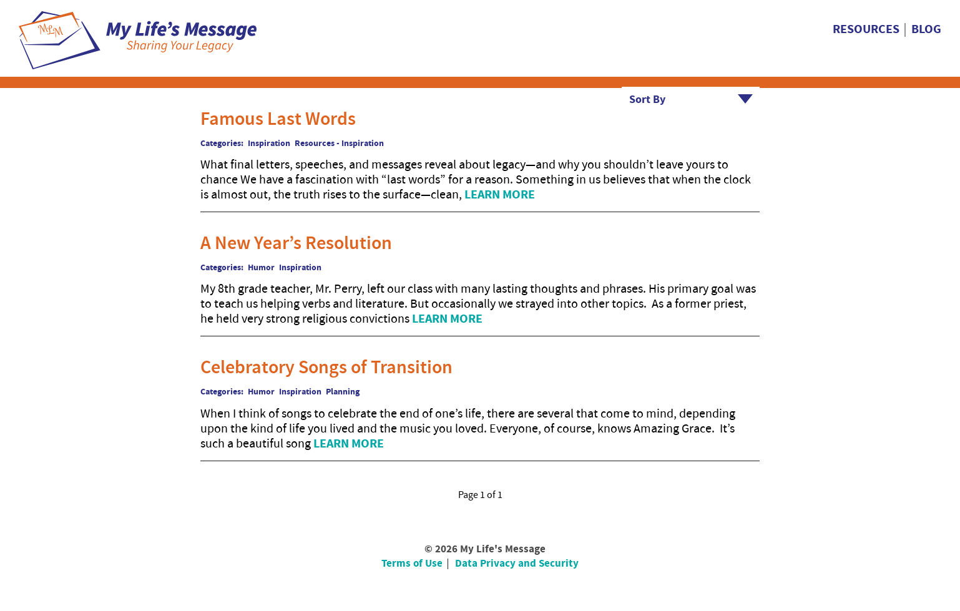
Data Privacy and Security (517, 563)
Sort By (647, 99)
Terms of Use (412, 563)
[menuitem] (869, 30)
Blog (926, 29)
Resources (866, 29)
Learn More (499, 195)
